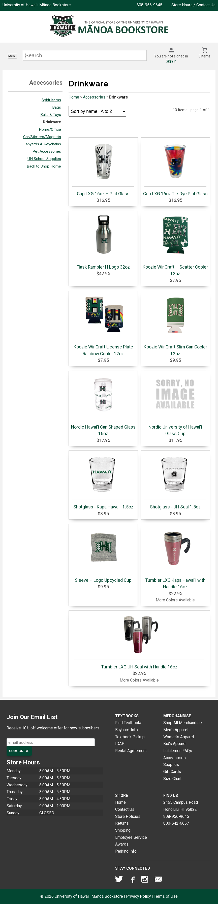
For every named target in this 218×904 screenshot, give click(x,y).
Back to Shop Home (44, 166)
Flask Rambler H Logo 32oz (103, 241)
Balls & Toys (50, 114)
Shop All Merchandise (182, 722)
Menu (12, 56)
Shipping (123, 830)
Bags (56, 107)
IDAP (119, 743)
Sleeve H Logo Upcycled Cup (103, 554)
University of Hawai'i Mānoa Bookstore (37, 5)
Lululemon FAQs (177, 750)
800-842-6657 (176, 823)
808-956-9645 (149, 5)
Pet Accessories (47, 151)
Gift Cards (172, 771)
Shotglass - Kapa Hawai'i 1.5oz (103, 481)
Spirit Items (51, 100)
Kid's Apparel (174, 743)
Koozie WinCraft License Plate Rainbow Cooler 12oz (103, 324)
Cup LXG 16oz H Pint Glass (103, 168)
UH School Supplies (44, 158)
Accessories (94, 97)
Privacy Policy (138, 896)
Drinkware (52, 122)
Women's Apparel (178, 736)
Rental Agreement (131, 750)
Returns (122, 823)
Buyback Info (126, 729)
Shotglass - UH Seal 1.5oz (175, 481)
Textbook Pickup (130, 736)
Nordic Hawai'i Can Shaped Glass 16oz (103, 404)
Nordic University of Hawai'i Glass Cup (175, 404)
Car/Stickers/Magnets (42, 137)
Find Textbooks (128, 722)
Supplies (171, 764)
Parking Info (126, 851)
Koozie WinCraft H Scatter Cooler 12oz (175, 244)
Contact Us (124, 809)
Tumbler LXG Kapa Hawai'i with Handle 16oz (175, 557)
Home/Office (50, 129)
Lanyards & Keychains (42, 144)
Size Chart (172, 778)
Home (74, 97)
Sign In (171, 61)
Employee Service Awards (131, 841)
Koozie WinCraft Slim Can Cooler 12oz (175, 324)
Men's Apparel (175, 729)
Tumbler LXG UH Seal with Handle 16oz (139, 641)
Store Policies (127, 816)
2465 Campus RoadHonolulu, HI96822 (180, 806)
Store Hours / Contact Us (193, 5)
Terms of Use (166, 896)
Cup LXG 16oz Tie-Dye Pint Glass (175, 168)
